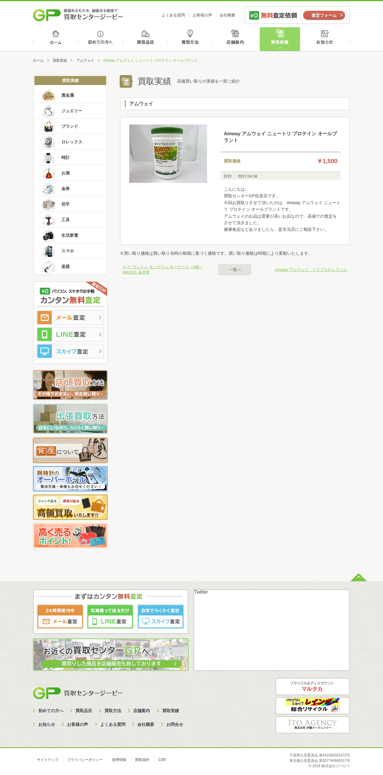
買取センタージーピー (78, 693)
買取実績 (281, 39)
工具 (65, 219)
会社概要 (227, 15)
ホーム (55, 39)
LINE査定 (70, 334)
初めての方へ (100, 39)
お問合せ (174, 724)
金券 (65, 188)
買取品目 (145, 39)
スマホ (67, 250)
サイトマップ (47, 760)
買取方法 (191, 39)
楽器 (65, 266)
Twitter (201, 591)
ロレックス (71, 141)
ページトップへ (358, 576)
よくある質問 (173, 15)
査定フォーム (324, 15)
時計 (65, 157)
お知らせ (327, 39)
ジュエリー (71, 110)
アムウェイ (85, 60)
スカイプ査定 (70, 351)
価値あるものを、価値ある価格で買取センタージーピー (78, 15)
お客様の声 (202, 15)
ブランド (69, 126)
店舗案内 (236, 39)
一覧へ (235, 269)
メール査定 (70, 317)
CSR (162, 760)
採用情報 (119, 760)
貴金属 (67, 95)
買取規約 (142, 760)
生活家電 (69, 235)
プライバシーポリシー (85, 760)
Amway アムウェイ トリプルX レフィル (311, 269)
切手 (65, 204)
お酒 (65, 173)
